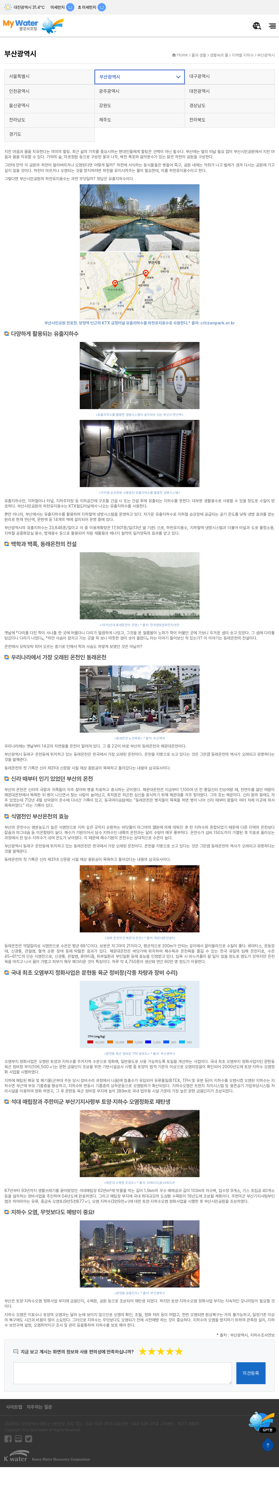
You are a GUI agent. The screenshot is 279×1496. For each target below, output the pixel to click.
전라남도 (17, 120)
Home (182, 55)
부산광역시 (266, 55)
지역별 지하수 (243, 55)
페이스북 (8, 1439)
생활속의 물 (219, 55)
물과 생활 (198, 55)
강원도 (105, 105)
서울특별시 (19, 76)
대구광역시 (199, 76)
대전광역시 (199, 91)
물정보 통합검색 (257, 25)
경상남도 (197, 105)
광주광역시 (109, 91)
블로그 (18, 1439)
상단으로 (267, 1444)
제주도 (105, 120)
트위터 (28, 1439)
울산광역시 (19, 105)
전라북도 (197, 120)
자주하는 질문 (39, 1407)
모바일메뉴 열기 (272, 25)
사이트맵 (14, 1407)
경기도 (15, 134)
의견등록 (251, 1373)
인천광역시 (19, 91)
